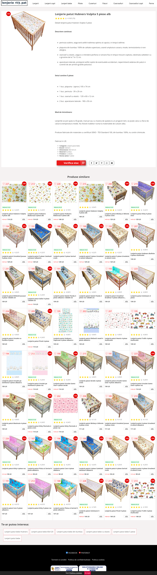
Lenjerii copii (50, 3)
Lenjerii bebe (66, 3)
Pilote (80, 3)
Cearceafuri (118, 3)
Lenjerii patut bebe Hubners (16, 531)
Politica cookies (98, 560)
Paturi (105, 3)
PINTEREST (84, 553)
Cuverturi (92, 3)
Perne (151, 3)
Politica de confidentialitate (79, 560)
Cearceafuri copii (136, 3)
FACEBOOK (71, 553)
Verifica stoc (75, 162)
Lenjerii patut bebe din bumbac (70, 531)
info (23, 219)
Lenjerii (36, 3)
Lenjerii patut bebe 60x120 (42, 531)
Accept (87, 573)
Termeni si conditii (58, 560)
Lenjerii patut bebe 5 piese (124, 531)
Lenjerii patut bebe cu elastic (98, 531)
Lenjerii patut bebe (12, 538)
